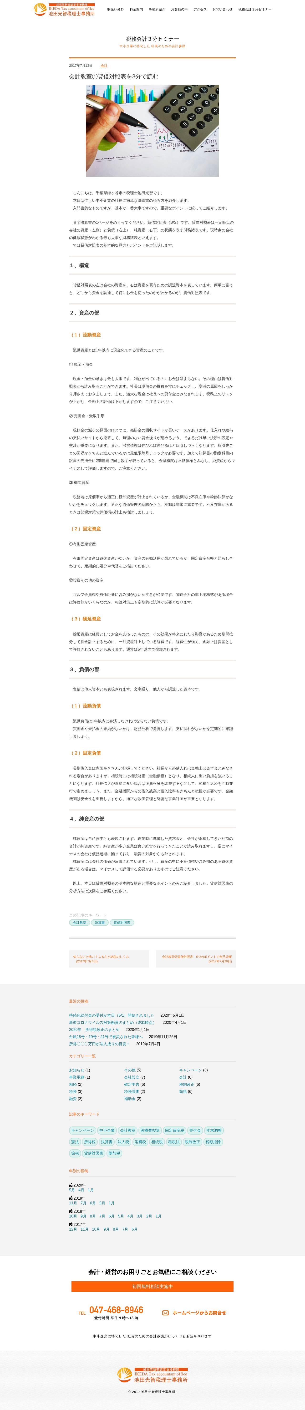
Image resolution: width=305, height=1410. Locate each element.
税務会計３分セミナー (255, 9)
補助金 (130, 1099)
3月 (140, 1216)
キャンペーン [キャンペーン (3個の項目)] (82, 1130)
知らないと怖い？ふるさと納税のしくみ (109, 959)
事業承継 (76, 1077)
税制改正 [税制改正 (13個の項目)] (192, 1142)
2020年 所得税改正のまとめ (94, 1030)
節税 (183, 1092)
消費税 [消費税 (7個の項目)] (140, 1142)
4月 (81, 1190)
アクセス (200, 9)
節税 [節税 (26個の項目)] (75, 1153)
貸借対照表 (122, 922)
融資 (73, 1099)
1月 (91, 1190)
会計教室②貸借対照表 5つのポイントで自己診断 (196, 959)
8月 (93, 1216)
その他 (130, 1070)
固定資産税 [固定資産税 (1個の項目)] (174, 1130)
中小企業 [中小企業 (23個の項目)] (107, 1130)
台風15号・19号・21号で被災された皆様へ (106, 1037)
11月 (73, 1203)
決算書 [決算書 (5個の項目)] (106, 1142)
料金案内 (136, 9)
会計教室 (79, 922)
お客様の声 (179, 9)
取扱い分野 (115, 9)
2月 (149, 1216)
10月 (73, 1216)
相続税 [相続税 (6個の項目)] (157, 1142)
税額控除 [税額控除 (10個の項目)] (213, 1142)
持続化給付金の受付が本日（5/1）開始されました (111, 1015)
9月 (83, 1216)
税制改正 (186, 1084)
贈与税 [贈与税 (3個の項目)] (114, 1153)
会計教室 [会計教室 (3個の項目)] (127, 1130)
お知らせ (76, 1070)
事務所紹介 (157, 9)
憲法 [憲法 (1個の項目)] (75, 1142)
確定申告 (131, 1084)
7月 (83, 1203)
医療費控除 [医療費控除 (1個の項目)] (150, 1130)
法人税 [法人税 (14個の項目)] (123, 1142)
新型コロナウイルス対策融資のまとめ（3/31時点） (113, 1022)
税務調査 (131, 1092)
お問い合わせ (223, 9)
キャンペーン (190, 1070)
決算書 (100, 922)
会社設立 (131, 1077)
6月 (93, 1203)
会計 (104, 65)
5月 (72, 1190)
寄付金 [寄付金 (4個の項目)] (195, 1130)
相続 (73, 1084)
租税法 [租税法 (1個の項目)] (174, 1142)
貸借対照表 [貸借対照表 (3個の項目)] (93, 1153)
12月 (73, 1229)
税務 (73, 1092)
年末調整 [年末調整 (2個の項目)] (214, 1130)
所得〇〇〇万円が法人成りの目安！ (99, 1044)
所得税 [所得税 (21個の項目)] (90, 1142)
